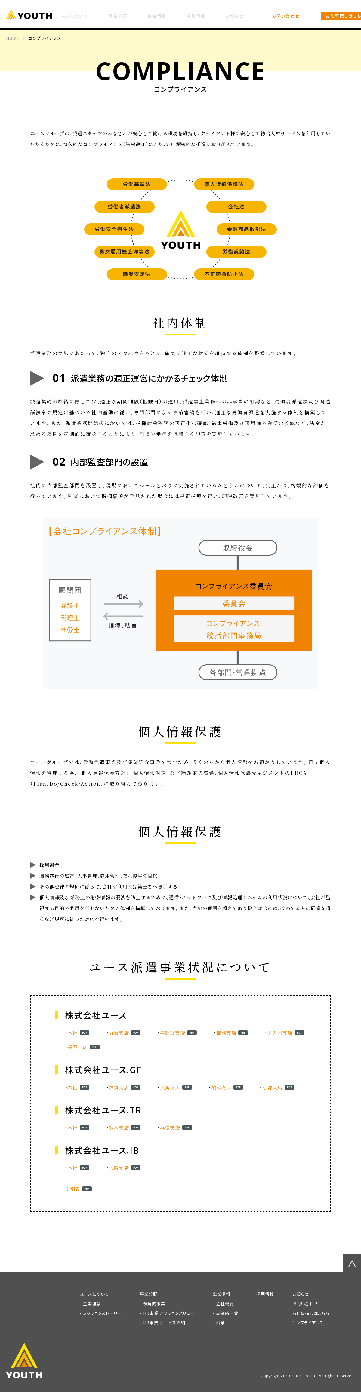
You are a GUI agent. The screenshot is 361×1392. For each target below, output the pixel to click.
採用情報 (265, 1294)
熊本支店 (119, 1127)
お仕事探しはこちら (310, 1313)
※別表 (72, 1188)
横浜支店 (221, 1087)
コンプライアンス (308, 1323)
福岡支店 (226, 1032)
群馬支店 (119, 1032)
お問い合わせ (305, 1303)
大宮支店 (170, 1087)
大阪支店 (119, 1167)
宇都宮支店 (172, 1032)
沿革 (220, 1323)
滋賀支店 (119, 1087)
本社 (73, 1032)
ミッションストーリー (102, 1313)
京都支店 (272, 1087)
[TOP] (33, 15)
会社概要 (225, 1303)
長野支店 (78, 1047)
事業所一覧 (227, 1313)
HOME (13, 38)
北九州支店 (280, 1032)
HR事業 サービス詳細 (164, 1323)
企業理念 (92, 1303)
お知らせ (300, 1294)
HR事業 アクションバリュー (169, 1313)
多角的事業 (154, 1303)
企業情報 (221, 1294)
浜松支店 (170, 1127)
